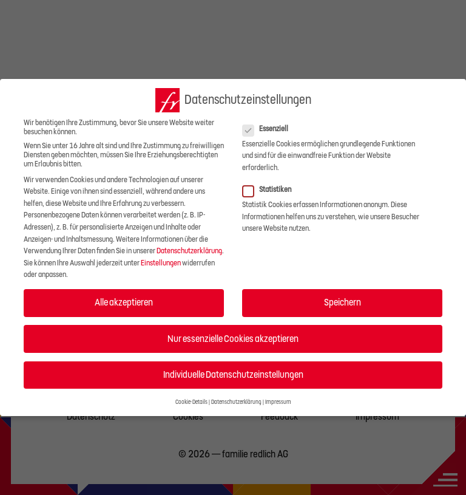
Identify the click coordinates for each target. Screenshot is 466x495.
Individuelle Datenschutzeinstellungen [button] (233, 374)
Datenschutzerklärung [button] (236, 402)
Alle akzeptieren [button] (124, 302)
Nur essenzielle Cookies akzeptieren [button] (233, 338)
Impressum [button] (278, 402)
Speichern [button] (342, 302)
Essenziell (269, 129)
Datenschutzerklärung (189, 251)
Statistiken (270, 189)
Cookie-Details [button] (191, 402)
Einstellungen (161, 263)
